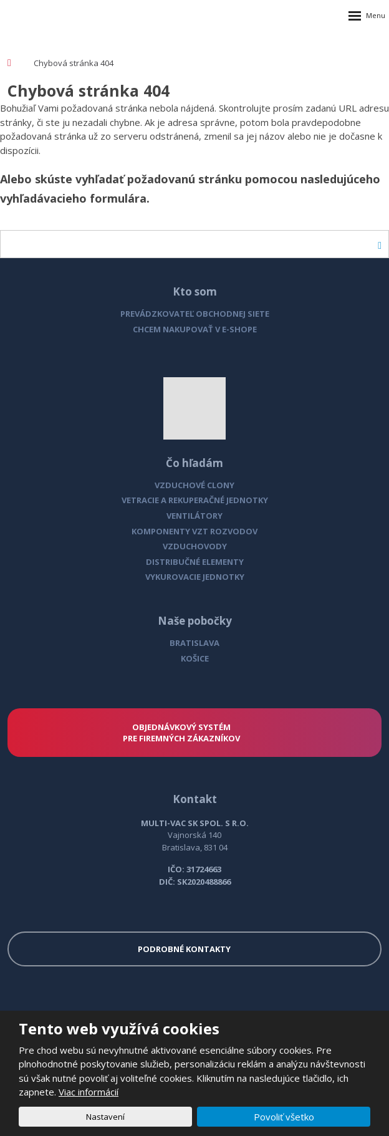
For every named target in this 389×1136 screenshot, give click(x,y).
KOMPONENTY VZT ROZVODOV (194, 531)
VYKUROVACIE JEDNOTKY (194, 576)
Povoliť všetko (284, 1116)
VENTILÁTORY (194, 515)
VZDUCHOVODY (195, 546)
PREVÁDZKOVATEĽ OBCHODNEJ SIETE (194, 313)
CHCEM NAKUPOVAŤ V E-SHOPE (195, 329)
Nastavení (105, 1116)
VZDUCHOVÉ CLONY (194, 485)
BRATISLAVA (194, 642)
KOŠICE (195, 658)
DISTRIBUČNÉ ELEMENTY (195, 561)
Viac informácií (88, 1091)
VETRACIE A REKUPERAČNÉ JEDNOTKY (195, 500)
